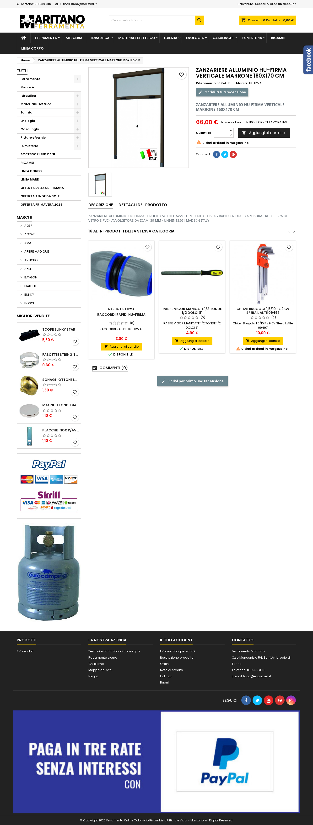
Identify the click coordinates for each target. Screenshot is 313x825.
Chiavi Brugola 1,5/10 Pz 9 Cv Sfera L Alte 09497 (263, 310)
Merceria (74, 37)
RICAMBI (278, 37)
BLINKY (29, 294)
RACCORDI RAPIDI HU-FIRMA (121, 314)
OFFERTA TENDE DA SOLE (40, 196)
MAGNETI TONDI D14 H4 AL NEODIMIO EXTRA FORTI (60, 405)
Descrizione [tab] (100, 205)
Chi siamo (96, 663)
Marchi (24, 217)
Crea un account (283, 4)
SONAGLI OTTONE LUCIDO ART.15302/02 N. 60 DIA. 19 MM (60, 380)
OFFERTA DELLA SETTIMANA (42, 188)
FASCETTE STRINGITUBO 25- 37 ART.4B (60, 354)
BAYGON (30, 277)
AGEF (28, 225)
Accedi (260, 4)
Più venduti (25, 651)
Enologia (195, 37)
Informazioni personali (177, 651)
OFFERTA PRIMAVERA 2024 (42, 204)
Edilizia (170, 37)
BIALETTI (30, 286)
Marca (241, 83)
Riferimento (206, 83)
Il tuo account (176, 640)
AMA (27, 243)
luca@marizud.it (84, 4)
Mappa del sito (100, 670)
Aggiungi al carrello (263, 133)
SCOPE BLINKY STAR (58, 329)
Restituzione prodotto (177, 657)
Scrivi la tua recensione (222, 92)
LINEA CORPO (32, 48)
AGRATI (29, 234)
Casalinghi (223, 37)
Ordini (164, 663)
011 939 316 (42, 4)
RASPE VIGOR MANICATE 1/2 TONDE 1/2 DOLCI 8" (192, 310)
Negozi (93, 676)
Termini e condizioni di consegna (114, 651)
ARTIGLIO (31, 260)
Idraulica (100, 37)
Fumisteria (252, 37)
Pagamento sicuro (102, 657)
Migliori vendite (33, 316)
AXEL (27, 268)
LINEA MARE (30, 179)
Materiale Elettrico (136, 37)
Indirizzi (166, 676)
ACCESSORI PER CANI (38, 154)
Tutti (22, 70)
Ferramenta (46, 37)
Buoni (164, 682)
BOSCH (29, 303)
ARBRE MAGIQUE (36, 251)
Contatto (243, 640)
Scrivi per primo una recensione (192, 381)
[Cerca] (156, 20)
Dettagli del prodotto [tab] (143, 205)
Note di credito (171, 670)
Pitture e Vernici (34, 137)
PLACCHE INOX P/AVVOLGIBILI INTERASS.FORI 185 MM (60, 430)
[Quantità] (221, 133)
